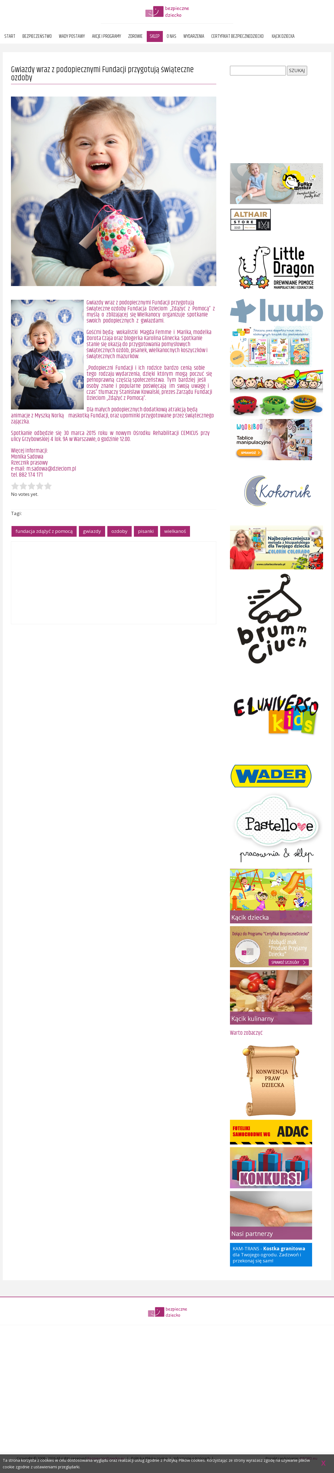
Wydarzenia (193, 36)
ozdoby (119, 531)
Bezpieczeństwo (37, 36)
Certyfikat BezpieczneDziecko (237, 36)
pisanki (146, 531)
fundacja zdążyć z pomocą (44, 531)
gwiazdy (92, 531)
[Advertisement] (113, 582)
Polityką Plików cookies (184, 1460)
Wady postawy (72, 36)
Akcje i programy (106, 36)
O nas (171, 36)
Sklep (155, 36)
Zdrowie (135, 36)
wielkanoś (175, 531)
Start (9, 36)
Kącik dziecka (283, 36)
